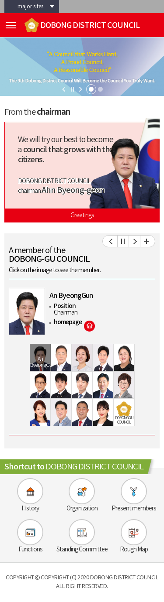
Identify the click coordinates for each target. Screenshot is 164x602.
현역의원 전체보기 (145, 241)
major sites (30, 7)
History (30, 508)
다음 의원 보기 (134, 241)
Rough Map (134, 549)
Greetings (82, 215)
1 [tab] (91, 89)
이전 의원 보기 (112, 241)
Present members (134, 508)
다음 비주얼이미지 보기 (80, 89)
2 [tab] (100, 89)
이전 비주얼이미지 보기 (63, 89)
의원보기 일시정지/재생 (123, 241)
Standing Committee (82, 549)
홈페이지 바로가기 (89, 326)
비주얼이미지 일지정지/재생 (72, 89)
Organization (82, 508)
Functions (30, 549)
